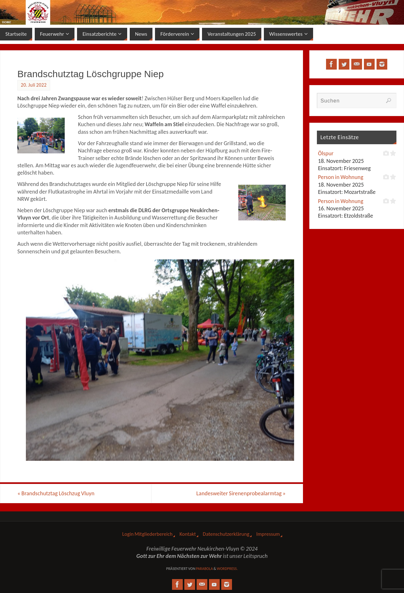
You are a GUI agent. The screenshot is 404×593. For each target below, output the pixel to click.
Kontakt (188, 534)
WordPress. (227, 568)
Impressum (268, 534)
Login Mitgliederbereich (147, 534)
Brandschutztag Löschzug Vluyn (55, 493)
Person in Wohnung (340, 177)
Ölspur (325, 153)
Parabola (204, 568)
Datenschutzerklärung (226, 534)
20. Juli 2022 (34, 85)
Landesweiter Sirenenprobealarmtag (241, 493)
